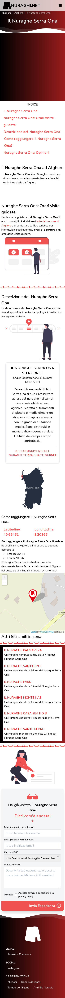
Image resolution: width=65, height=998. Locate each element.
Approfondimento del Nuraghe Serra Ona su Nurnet (32, 453)
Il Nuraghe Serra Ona (20, 111)
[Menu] (60, 5)
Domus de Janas (31, 982)
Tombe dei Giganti (18, 987)
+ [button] (5, 577)
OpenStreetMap (47, 632)
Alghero (18, 13)
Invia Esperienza (45, 906)
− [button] (5, 582)
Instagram (14, 968)
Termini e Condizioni (19, 954)
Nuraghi (6, 13)
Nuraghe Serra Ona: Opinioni (26, 152)
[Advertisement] (32, 67)
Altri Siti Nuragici (43, 987)
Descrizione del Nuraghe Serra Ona (31, 131)
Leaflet (34, 632)
